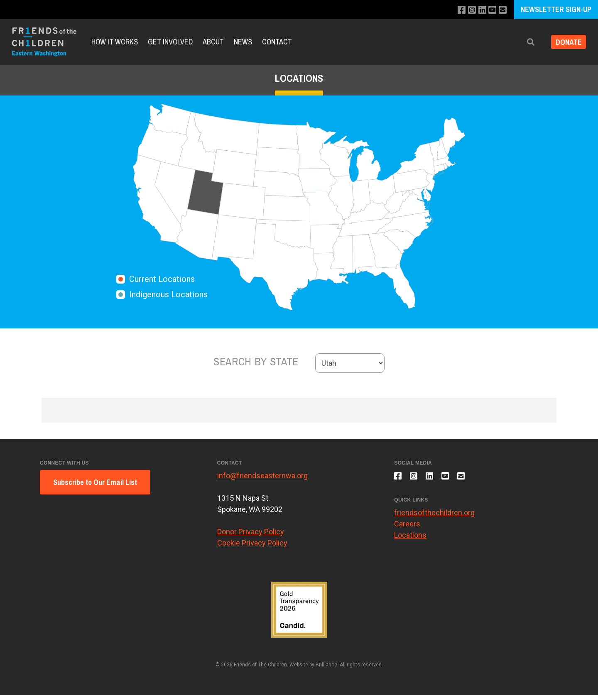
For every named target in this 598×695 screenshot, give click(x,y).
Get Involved (170, 42)
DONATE (566, 42)
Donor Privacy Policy (250, 531)
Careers (407, 527)
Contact (277, 42)
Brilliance (326, 665)
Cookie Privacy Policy (252, 542)
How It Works (114, 42)
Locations (410, 538)
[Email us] (502, 10)
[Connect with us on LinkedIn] (480, 10)
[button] (526, 42)
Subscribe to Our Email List (95, 482)
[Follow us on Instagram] (469, 10)
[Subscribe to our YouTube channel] (491, 10)
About (213, 42)
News (243, 42)
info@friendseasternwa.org (262, 475)
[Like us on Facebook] (457, 10)
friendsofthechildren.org (434, 515)
